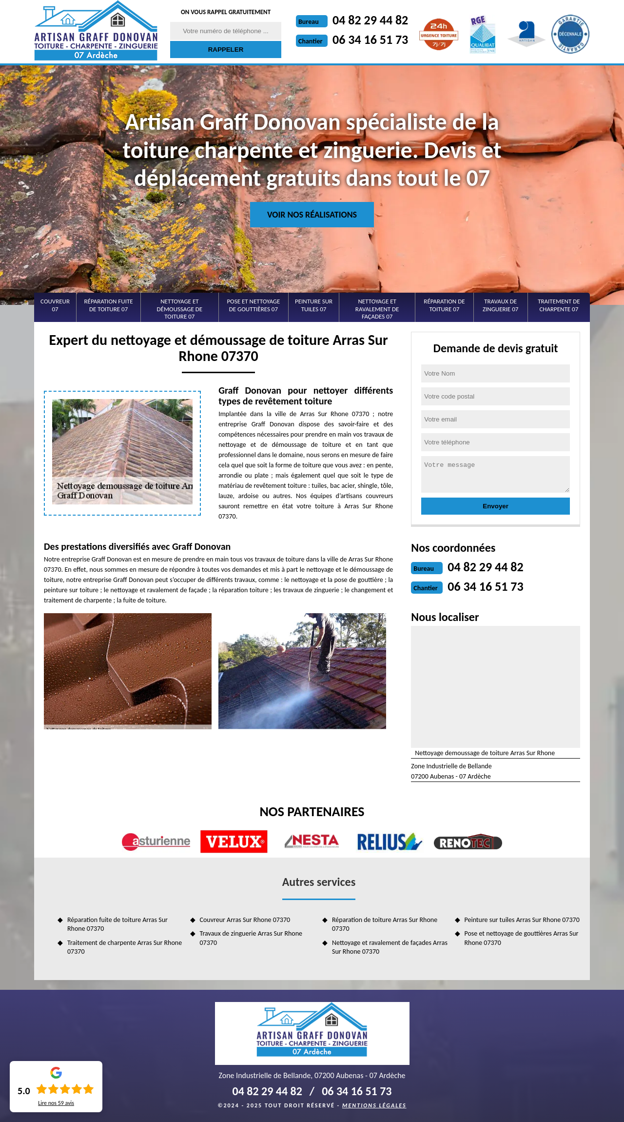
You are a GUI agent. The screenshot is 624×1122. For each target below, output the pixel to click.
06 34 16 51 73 (370, 39)
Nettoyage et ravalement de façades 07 (377, 309)
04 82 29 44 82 (370, 20)
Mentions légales (374, 1105)
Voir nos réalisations (312, 214)
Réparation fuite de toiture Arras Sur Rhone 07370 (117, 924)
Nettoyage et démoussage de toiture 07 (180, 309)
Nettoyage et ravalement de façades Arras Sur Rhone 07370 (390, 947)
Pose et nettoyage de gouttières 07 (253, 305)
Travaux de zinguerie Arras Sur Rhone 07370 (251, 937)
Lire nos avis (56, 1103)
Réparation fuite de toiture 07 (108, 305)
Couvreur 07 (55, 305)
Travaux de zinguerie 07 (500, 305)
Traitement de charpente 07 (559, 305)
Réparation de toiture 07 (444, 305)
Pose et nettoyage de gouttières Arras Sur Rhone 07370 (522, 937)
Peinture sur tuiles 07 (313, 305)
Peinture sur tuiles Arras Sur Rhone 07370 (522, 920)
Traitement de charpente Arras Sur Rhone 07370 (124, 947)
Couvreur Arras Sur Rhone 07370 (245, 920)
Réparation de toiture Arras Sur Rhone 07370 (384, 924)
